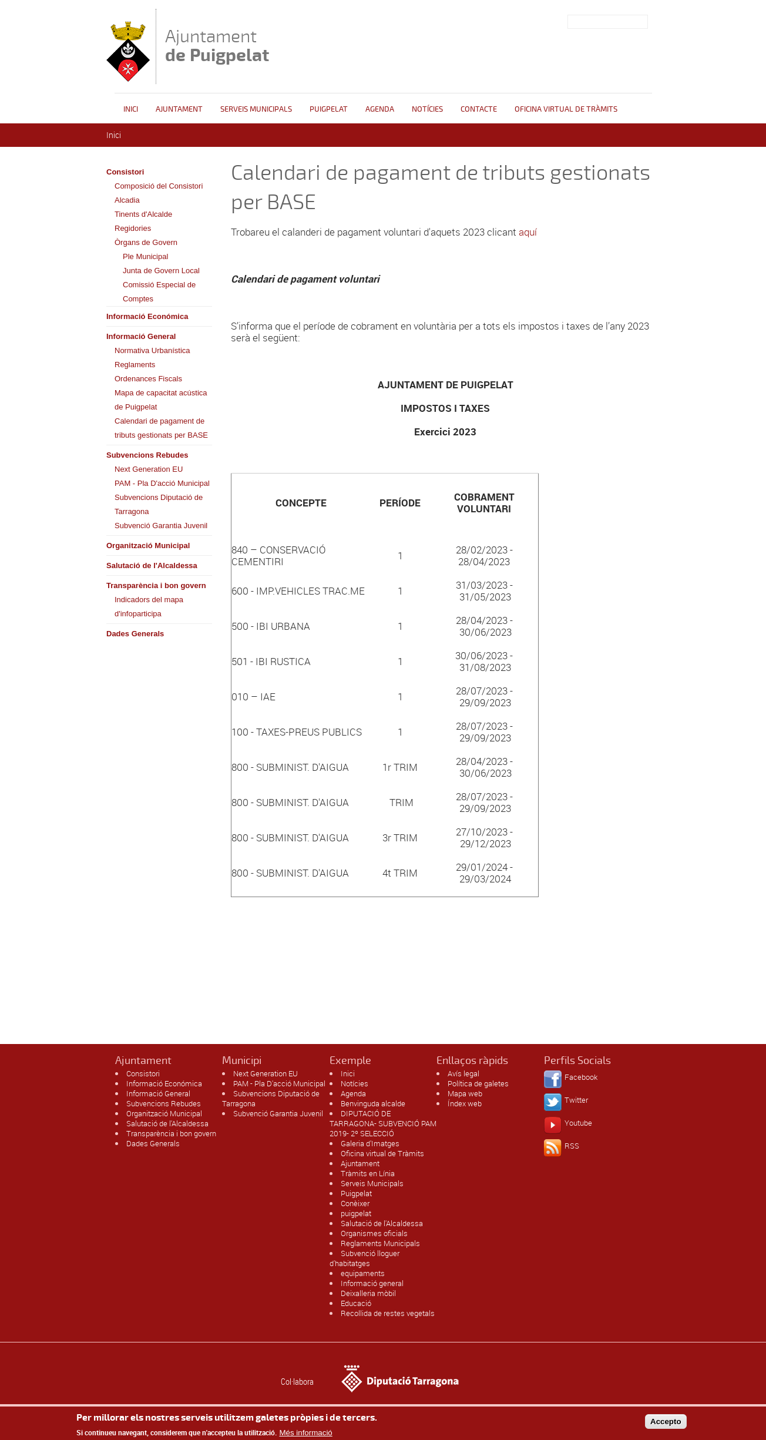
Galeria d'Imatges (370, 1143)
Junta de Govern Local (161, 270)
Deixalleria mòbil (368, 1293)
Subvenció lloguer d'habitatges (364, 1258)
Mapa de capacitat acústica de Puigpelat (161, 399)
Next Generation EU (149, 469)
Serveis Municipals (256, 109)
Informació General (141, 336)
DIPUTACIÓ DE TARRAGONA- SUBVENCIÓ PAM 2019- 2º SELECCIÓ (383, 1123)
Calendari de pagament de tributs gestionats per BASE (161, 428)
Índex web (465, 1103)
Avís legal (463, 1073)
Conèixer (355, 1203)
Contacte (479, 109)
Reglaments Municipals (380, 1243)
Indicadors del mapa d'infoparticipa (149, 606)
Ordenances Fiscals (148, 378)
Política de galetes (478, 1083)
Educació (356, 1303)
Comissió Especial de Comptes (159, 291)
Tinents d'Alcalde (143, 214)
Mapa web (465, 1093)
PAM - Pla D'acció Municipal (162, 483)
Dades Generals (135, 633)
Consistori (125, 171)
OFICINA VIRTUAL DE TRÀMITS (566, 109)
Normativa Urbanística (152, 350)
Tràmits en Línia (368, 1173)
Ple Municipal (145, 256)
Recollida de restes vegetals (388, 1313)
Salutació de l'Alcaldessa (151, 565)
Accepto (665, 1424)
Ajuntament (217, 45)
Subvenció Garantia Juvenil (161, 525)
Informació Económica (147, 316)
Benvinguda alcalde (373, 1103)
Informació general (372, 1283)
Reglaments (135, 364)
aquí (528, 232)
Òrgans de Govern (146, 242)
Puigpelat (329, 109)
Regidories (133, 228)
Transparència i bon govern (156, 585)
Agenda (379, 109)
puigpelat (356, 1213)
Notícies (427, 109)
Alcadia (127, 200)
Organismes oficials (374, 1233)
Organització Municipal (148, 545)
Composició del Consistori (159, 186)
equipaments (363, 1273)
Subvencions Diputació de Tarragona (159, 504)
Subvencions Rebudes (147, 455)
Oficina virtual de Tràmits (382, 1153)
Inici (130, 109)
